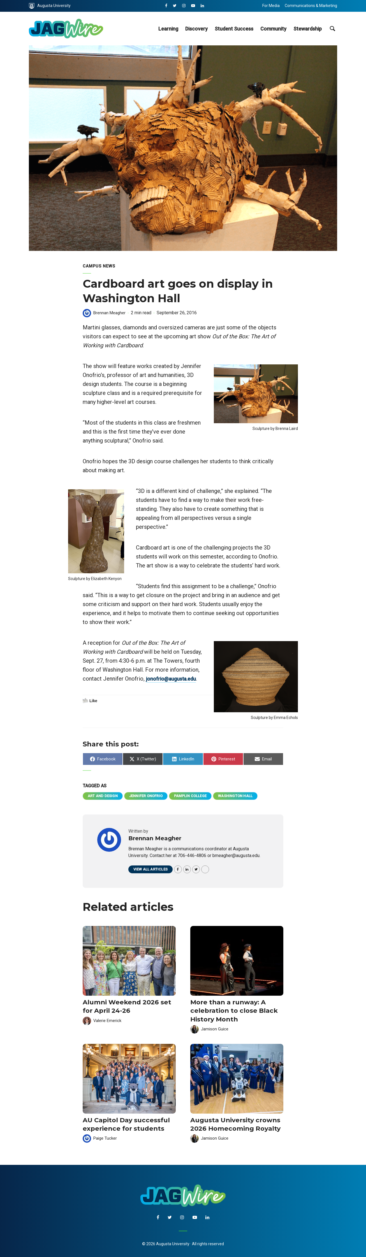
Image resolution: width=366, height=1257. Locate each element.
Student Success (234, 29)
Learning (168, 29)
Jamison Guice (215, 1028)
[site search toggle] (332, 28)
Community (273, 29)
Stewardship (307, 29)
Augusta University (50, 6)
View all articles (152, 871)
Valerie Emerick (108, 1021)
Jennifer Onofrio (152, 796)
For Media (271, 5)
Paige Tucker (106, 1136)
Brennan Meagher (110, 312)
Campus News (100, 266)
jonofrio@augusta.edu (111, 687)
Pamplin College (201, 796)
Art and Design (104, 796)
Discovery (196, 29)
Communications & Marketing (311, 5)
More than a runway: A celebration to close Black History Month (229, 1012)
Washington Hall (250, 796)
